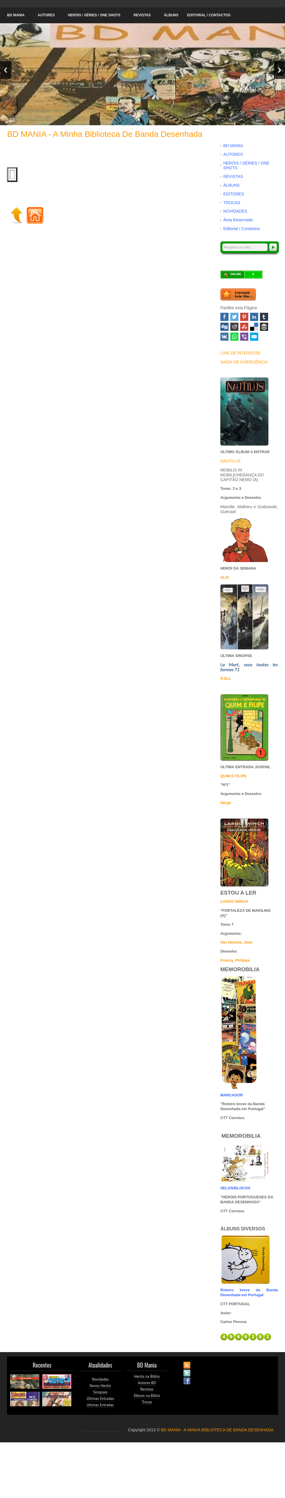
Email (254, 337)
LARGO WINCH (234, 901)
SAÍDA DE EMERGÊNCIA (244, 362)
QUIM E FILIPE (233, 776)
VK (224, 337)
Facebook (224, 317)
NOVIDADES (235, 211)
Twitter (234, 317)
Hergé (225, 803)
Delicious (254, 327)
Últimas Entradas (100, 1398)
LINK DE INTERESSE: (241, 353)
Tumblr (264, 317)
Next (279, 70)
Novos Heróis (100, 1385)
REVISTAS (142, 15)
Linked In (254, 317)
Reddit (234, 327)
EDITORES (233, 194)
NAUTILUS (230, 461)
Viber (244, 337)
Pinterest (244, 317)
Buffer (264, 327)
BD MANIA (15, 15)
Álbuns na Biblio (147, 1395)
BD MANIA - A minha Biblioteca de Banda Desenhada (104, 134)
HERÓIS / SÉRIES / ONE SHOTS (94, 15)
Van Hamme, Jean (236, 942)
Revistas (146, 1389)
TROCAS (231, 202)
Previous (5, 70)
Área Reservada (238, 220)
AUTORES (46, 15)
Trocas (147, 1402)
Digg (224, 327)
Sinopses (100, 1392)
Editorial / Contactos (209, 15)
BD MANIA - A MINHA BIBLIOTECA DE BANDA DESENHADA (217, 1430)
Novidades (100, 1379)
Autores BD (147, 1382)
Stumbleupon (244, 327)
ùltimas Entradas (100, 1404)
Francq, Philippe (235, 960)
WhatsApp (234, 337)
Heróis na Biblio (147, 1376)
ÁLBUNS (171, 15)
